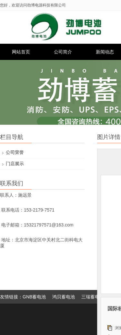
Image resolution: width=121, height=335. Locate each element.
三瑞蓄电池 (92, 296)
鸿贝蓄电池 (63, 296)
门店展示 (15, 163)
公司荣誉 (15, 152)
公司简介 (63, 51)
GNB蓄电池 (34, 296)
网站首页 (21, 51)
